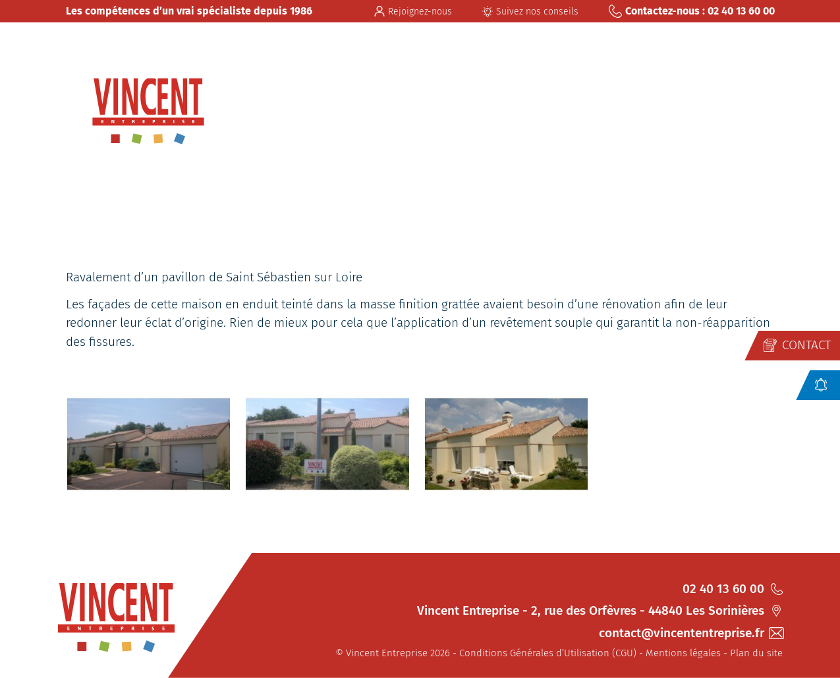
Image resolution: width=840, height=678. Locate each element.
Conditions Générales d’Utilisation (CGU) (547, 653)
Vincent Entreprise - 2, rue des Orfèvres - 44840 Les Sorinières (600, 610)
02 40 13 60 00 (733, 588)
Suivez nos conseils (530, 11)
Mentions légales (683, 653)
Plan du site (756, 653)
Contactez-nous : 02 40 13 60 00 (692, 11)
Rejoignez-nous (413, 11)
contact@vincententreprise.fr (691, 632)
